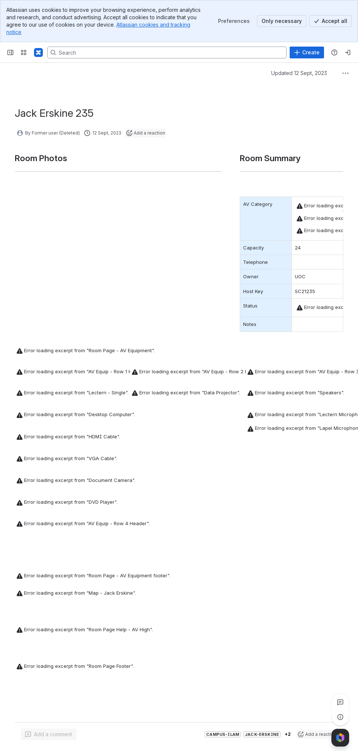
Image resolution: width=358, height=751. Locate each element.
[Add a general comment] (48, 734)
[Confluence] (38, 52)
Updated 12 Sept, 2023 (299, 73)
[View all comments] (340, 702)
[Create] (307, 52)
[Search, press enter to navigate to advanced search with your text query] (167, 52)
